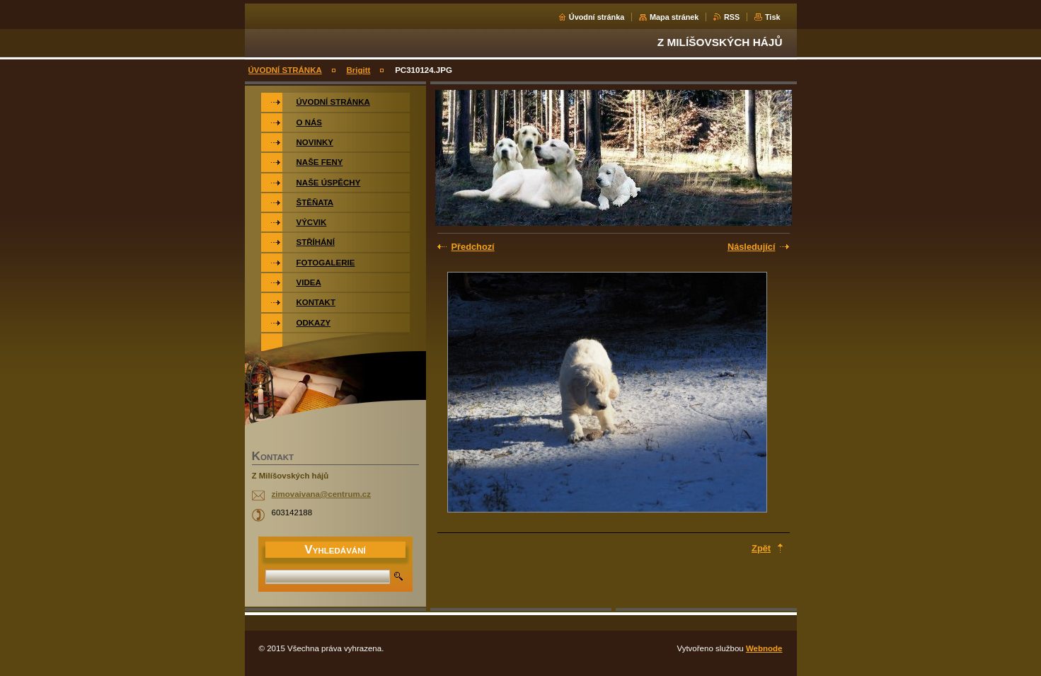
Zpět (761, 548)
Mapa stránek (674, 17)
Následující (751, 246)
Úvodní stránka (597, 17)
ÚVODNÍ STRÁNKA (285, 70)
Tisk (773, 17)
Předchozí (473, 246)
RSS (732, 17)
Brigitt (359, 70)
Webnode (764, 648)
